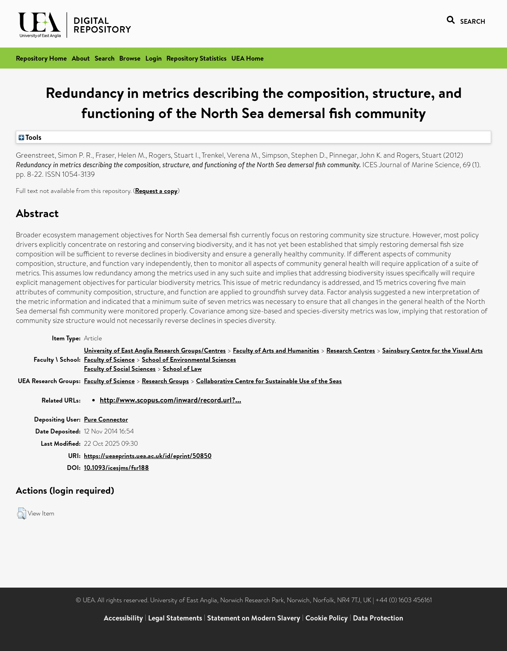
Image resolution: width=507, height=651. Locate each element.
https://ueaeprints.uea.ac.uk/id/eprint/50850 (148, 455)
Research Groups (165, 380)
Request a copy (156, 190)
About (81, 58)
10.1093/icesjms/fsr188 (116, 467)
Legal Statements (175, 618)
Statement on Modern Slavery (253, 618)
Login (153, 58)
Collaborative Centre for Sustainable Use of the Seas (269, 380)
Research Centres (350, 350)
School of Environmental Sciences (189, 359)
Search (104, 58)
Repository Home (41, 58)
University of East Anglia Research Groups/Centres (155, 350)
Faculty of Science (109, 359)
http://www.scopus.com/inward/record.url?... (170, 400)
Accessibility (123, 618)
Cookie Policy (326, 618)
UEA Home (247, 58)
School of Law (182, 368)
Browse (130, 58)
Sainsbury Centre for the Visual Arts (432, 350)
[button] (21, 513)
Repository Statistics (196, 58)
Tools (30, 137)
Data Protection (378, 618)
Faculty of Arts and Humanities (276, 350)
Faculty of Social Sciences (120, 368)
